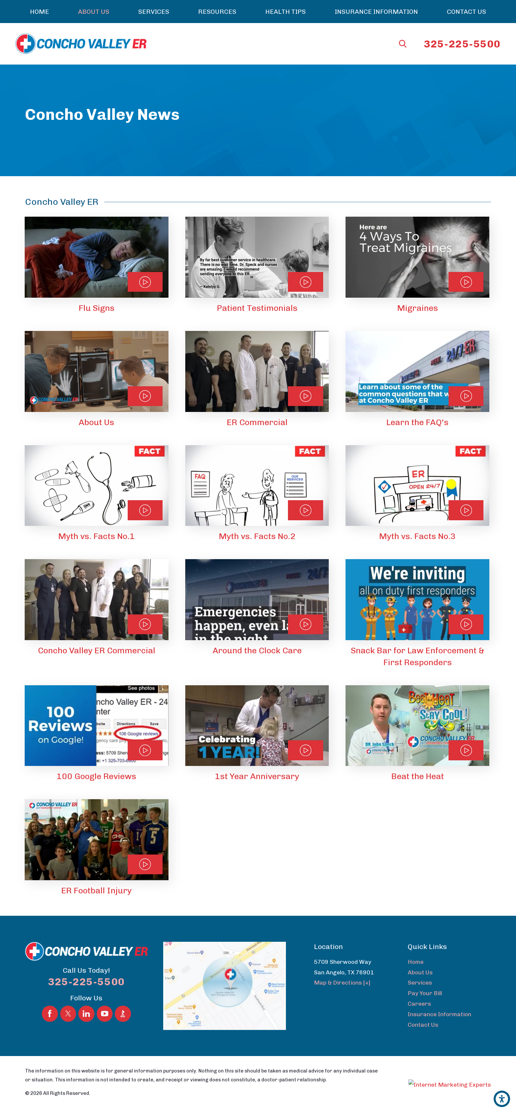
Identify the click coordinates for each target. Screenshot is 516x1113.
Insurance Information (439, 1014)
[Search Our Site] (403, 44)
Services (420, 982)
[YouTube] (105, 1014)
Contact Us (423, 1024)
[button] (502, 1099)
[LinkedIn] (86, 1014)
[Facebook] (50, 1014)
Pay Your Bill (425, 993)
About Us (420, 972)
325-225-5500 (462, 44)
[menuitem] (39, 11)
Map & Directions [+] (342, 982)
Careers (419, 1003)
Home (416, 961)
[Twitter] (68, 1014)
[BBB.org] (123, 1014)
